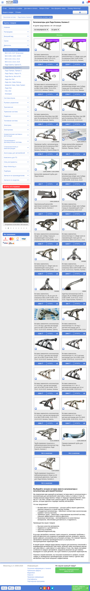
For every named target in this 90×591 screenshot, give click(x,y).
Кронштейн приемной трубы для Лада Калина (45, 175)
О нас (5, 8)
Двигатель (7, 45)
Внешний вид (8, 36)
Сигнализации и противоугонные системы (13, 141)
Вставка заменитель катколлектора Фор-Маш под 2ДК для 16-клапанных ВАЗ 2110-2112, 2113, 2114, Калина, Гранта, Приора (46, 117)
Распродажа (8, 32)
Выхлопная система (11, 50)
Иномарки (8, 94)
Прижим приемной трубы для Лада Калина (72, 444)
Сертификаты (32, 579)
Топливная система (11, 121)
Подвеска (7, 116)
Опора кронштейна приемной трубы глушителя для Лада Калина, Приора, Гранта (72, 146)
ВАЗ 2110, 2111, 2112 (12, 59)
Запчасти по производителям (14, 175)
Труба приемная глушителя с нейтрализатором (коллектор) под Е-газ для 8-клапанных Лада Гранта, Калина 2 (46, 446)
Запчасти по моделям (11, 180)
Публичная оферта (34, 570)
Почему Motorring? (74, 8)
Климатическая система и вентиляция (13, 135)
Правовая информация (35, 577)
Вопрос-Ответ (44, 8)
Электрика (7, 125)
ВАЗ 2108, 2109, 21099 (13, 56)
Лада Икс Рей (9, 79)
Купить (50, 64)
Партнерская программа (36, 581)
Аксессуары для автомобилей (14, 153)
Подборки (7, 171)
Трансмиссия (8, 107)
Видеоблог (31, 573)
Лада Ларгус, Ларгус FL (13, 73)
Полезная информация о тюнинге (39, 568)
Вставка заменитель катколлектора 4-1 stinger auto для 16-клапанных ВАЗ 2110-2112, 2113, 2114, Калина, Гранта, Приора (46, 58)
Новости (30, 575)
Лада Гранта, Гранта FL (13, 65)
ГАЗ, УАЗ (8, 91)
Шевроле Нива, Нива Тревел (15, 85)
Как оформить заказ (58, 8)
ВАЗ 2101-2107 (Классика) (14, 53)
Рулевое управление (11, 102)
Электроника (8, 130)
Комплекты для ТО (10, 157)
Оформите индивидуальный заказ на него (69, 570)
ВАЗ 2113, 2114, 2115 (12, 62)
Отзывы (18, 12)
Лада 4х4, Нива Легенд (13, 82)
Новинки (7, 27)
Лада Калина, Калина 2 (13, 68)
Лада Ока (8, 88)
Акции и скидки (8, 12)
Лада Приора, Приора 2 (13, 70)
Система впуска (9, 98)
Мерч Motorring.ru (10, 166)
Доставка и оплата (30, 8)
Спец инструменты (10, 162)
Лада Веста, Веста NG (13, 76)
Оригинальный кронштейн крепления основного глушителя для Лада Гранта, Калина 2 (45, 206)
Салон (6, 41)
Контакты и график (15, 8)
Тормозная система (11, 112)
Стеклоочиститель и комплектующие (11, 147)
